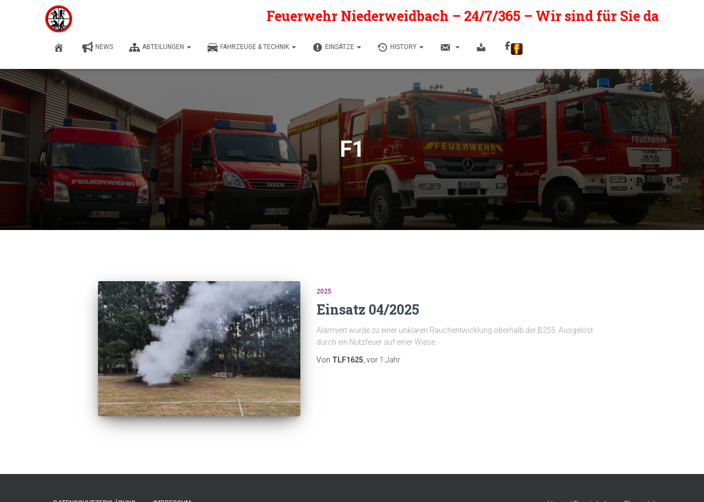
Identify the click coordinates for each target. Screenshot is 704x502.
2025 (324, 291)
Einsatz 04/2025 (367, 309)
